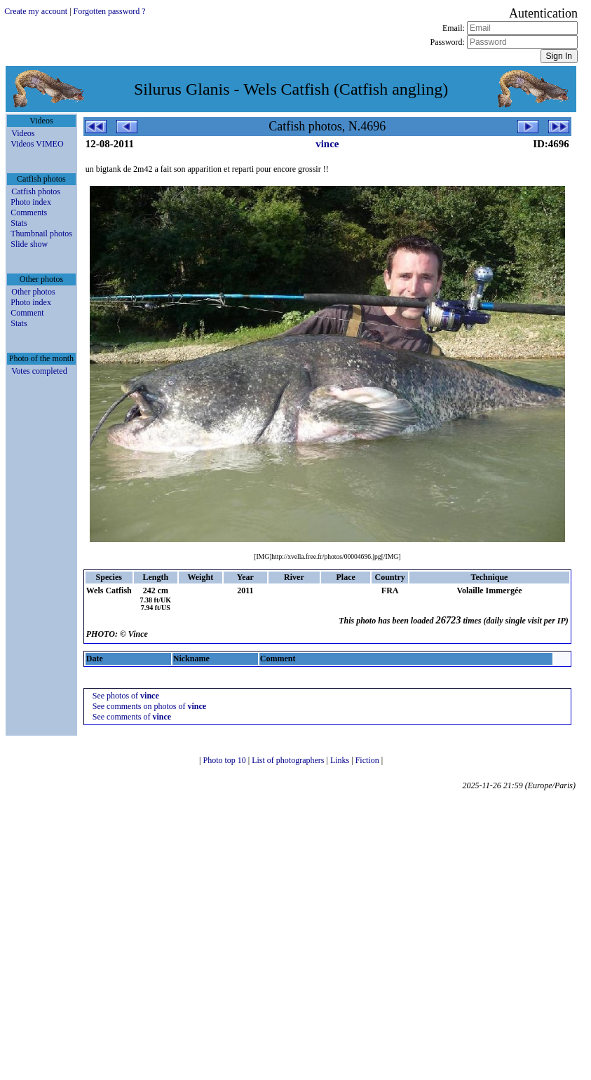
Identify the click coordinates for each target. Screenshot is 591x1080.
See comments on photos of (149, 706)
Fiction (368, 760)
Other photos (33, 292)
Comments (29, 212)
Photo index (31, 202)
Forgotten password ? (110, 11)
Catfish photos (35, 191)
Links (340, 760)
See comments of (132, 717)
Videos (22, 133)
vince (327, 143)
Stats (19, 223)
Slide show (29, 244)
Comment (27, 313)
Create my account (35, 11)
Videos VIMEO (37, 144)
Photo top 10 (225, 760)
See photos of (126, 696)
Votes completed (39, 371)
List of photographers (289, 760)
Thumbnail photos (41, 233)
